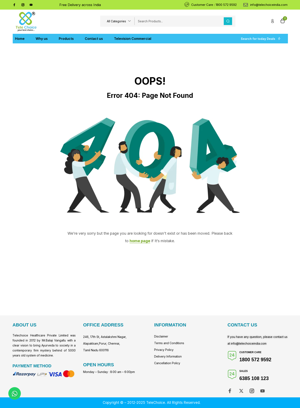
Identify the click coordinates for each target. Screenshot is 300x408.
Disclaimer (161, 336)
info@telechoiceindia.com (248, 343)
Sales (243, 371)
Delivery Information (168, 356)
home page (140, 241)
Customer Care (250, 352)
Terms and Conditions (169, 343)
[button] (119, 21)
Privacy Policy (164, 349)
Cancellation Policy (167, 363)
